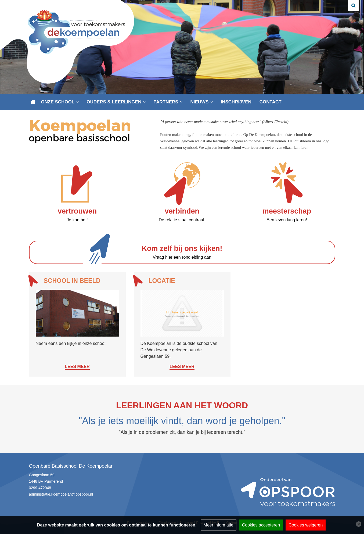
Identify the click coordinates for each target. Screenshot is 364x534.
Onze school (58, 101)
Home (33, 102)
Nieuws (199, 101)
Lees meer (77, 366)
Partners (165, 101)
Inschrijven (236, 101)
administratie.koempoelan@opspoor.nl (61, 494)
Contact (271, 101)
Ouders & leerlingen (114, 101)
